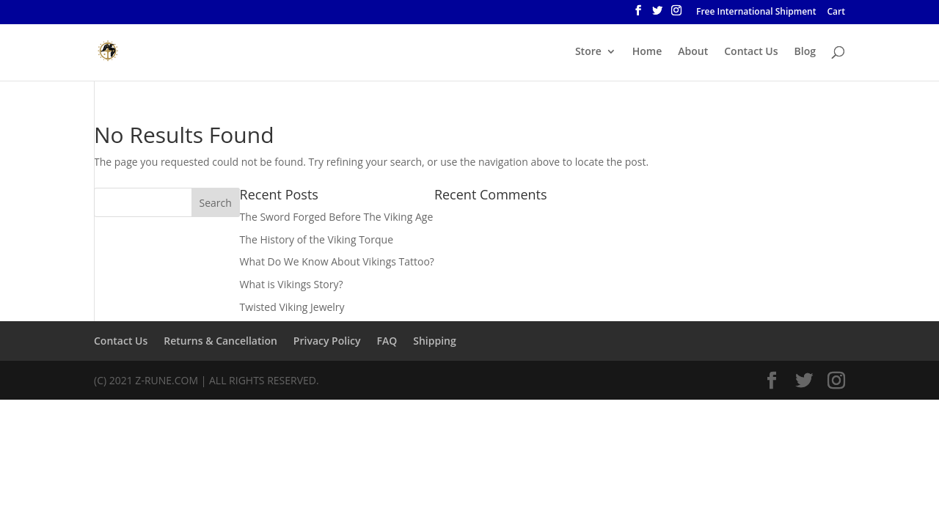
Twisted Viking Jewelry (292, 307)
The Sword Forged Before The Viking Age (337, 217)
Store (588, 52)
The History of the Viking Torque (316, 239)
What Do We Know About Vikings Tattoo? (337, 261)
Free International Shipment (756, 12)
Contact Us (751, 52)
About (693, 52)
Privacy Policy (327, 341)
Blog (805, 52)
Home (647, 52)
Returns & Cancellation (220, 341)
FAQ (386, 341)
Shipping (434, 341)
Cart (836, 12)
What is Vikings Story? (291, 284)
